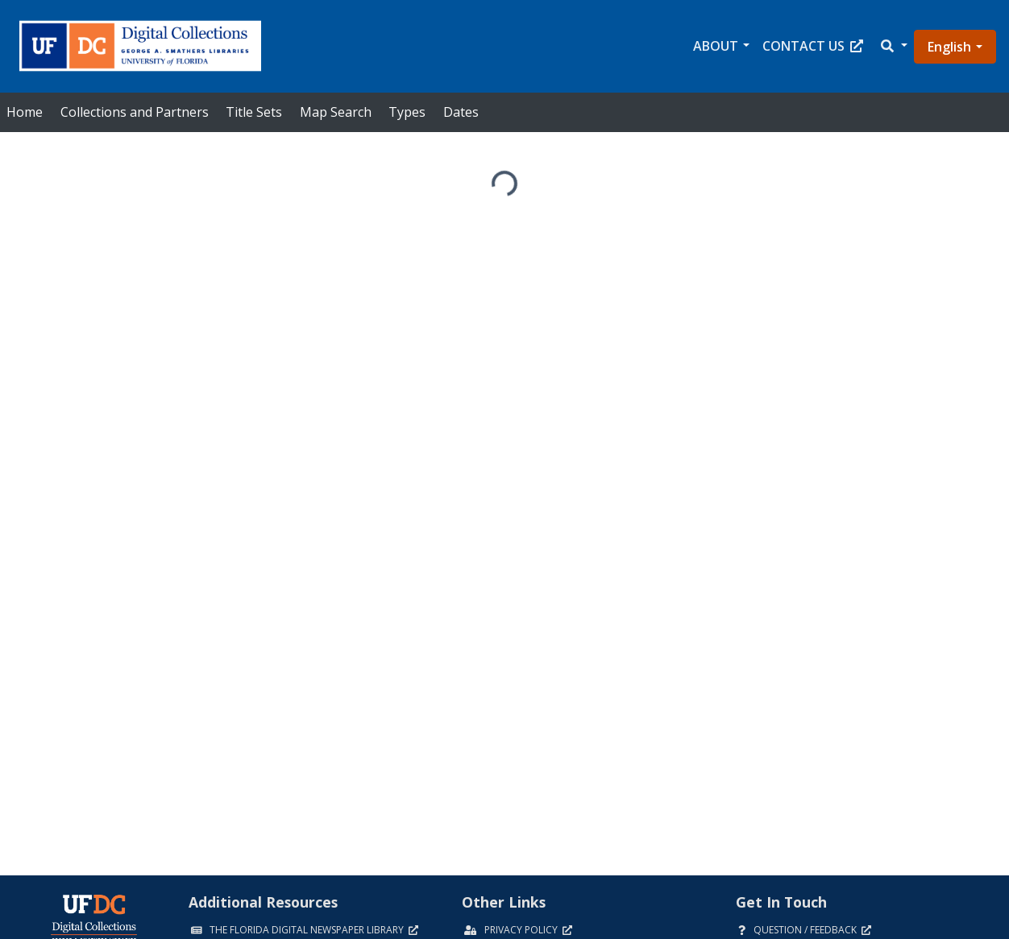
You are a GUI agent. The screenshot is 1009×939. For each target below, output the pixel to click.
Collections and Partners (134, 112)
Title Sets (254, 112)
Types (407, 112)
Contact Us (812, 46)
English (949, 47)
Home (24, 112)
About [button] (715, 46)
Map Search (336, 112)
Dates (461, 112)
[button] (893, 46)
